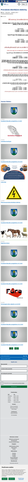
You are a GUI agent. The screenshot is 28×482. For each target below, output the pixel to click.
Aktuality (14, 453)
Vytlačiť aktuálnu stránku (14, 446)
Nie (26, 355)
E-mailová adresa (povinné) (6, 368)
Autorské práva (14, 440)
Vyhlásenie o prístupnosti (14, 439)
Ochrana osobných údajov (14, 441)
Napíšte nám (24, 358)
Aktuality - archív (14, 12)
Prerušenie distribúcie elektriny (7, 13)
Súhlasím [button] (4, 478)
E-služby (14, 456)
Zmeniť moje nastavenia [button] (21, 479)
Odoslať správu (14, 386)
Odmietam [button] (11, 478)
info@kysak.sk (14, 411)
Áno (24, 355)
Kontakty (14, 454)
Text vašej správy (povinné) (6, 373)
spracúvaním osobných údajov (18, 383)
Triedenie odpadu (14, 458)
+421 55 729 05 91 (14, 412)
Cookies (14, 448)
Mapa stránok (14, 447)
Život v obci (7, 12)
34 (15, 348)
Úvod (2, 12)
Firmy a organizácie (14, 457)
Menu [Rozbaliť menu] (24, 4)
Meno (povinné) (4, 364)
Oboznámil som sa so (14, 383)
